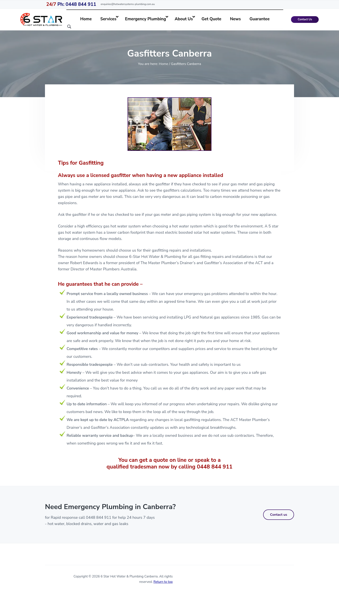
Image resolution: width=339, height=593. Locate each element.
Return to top (163, 582)
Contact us (278, 514)
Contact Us (305, 19)
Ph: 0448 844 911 (71, 4)
